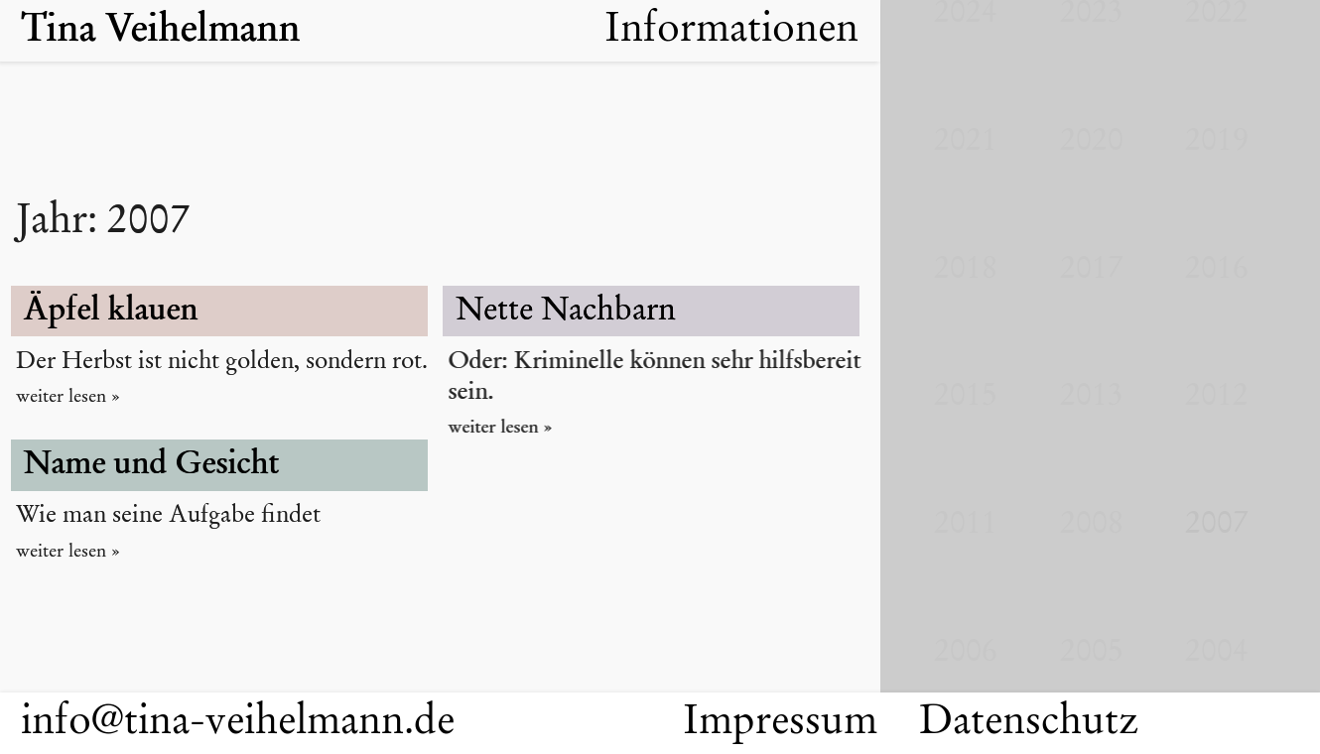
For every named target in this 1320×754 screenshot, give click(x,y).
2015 (965, 397)
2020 (1091, 142)
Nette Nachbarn (568, 311)
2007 (1217, 525)
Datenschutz (1029, 723)
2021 (965, 142)
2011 (965, 525)
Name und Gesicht (154, 465)
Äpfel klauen (113, 311)
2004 (1217, 653)
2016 (1217, 270)
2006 (965, 653)
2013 (1091, 397)
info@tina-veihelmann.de (238, 723)
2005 (1091, 653)
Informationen (731, 31)
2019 (1217, 142)
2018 (965, 270)
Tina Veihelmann (166, 31)
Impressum (780, 723)
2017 (1091, 270)
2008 (1091, 525)
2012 (1217, 397)
